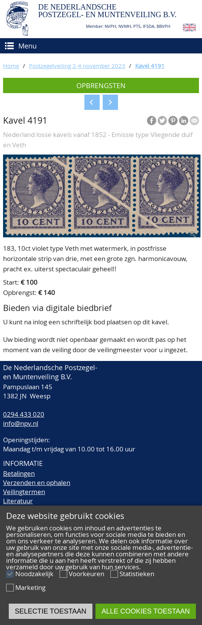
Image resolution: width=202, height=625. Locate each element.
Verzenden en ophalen (36, 482)
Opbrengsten (101, 85)
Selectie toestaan (50, 611)
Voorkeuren (86, 573)
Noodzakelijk (34, 573)
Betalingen (19, 473)
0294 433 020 (23, 414)
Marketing (30, 587)
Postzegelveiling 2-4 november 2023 (77, 65)
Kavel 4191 (150, 65)
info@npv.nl (20, 423)
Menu (27, 45)
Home (11, 65)
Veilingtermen (24, 491)
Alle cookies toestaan (146, 611)
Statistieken (137, 573)
